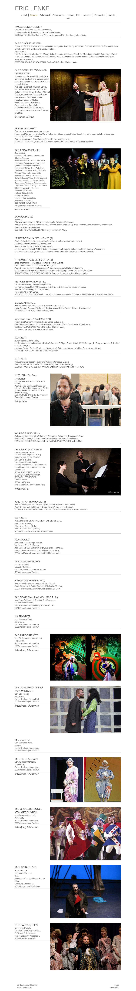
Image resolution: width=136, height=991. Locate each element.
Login (116, 985)
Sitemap (34, 985)
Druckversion (23, 985)
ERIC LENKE (32, 8)
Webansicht (114, 987)
